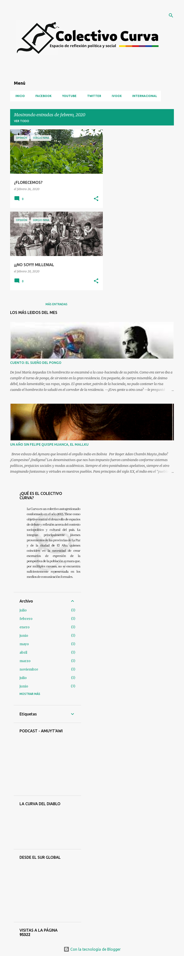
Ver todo (21, 121)
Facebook (42, 95)
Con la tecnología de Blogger (92, 949)
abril (23, 652)
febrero (26, 619)
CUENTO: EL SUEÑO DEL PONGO (35, 363)
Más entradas (56, 304)
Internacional (143, 95)
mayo (24, 644)
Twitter (93, 95)
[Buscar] (171, 15)
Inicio (18, 95)
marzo (25, 661)
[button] (96, 199)
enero (25, 627)
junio (24, 635)
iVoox (115, 95)
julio (23, 610)
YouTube (68, 95)
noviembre (29, 669)
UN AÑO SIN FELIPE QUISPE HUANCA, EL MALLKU (49, 444)
